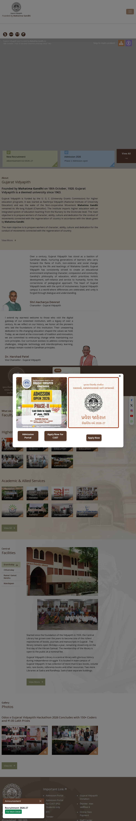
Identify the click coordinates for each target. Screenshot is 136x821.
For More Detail (13, 811)
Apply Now (94, 437)
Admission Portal (28, 436)
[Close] (40, 801)
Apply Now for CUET (55, 436)
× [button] (120, 376)
